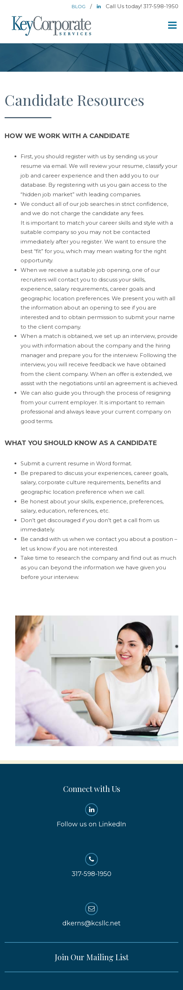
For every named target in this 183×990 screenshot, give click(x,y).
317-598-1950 (91, 865)
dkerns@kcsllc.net (91, 914)
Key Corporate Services (52, 26)
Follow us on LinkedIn (91, 815)
